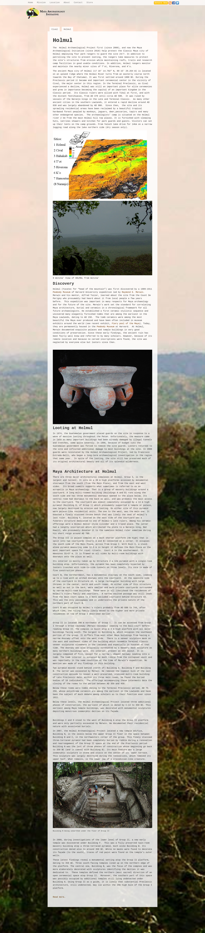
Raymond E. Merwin (132, 292)
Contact (78, 2)
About (67, 2)
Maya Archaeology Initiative (45, 13)
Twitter (177, 2)
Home (30, 2)
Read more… (59, 897)
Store (90, 2)
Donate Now (161, 3)
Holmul (67, 29)
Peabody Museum (61, 292)
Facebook (173, 2)
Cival (55, 29)
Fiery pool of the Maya (125, 323)
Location (55, 2)
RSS (170, 2)
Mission (41, 2)
